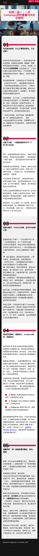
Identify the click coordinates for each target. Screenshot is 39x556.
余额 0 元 (31, 1)
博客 (11, 3)
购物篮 (36, 1)
